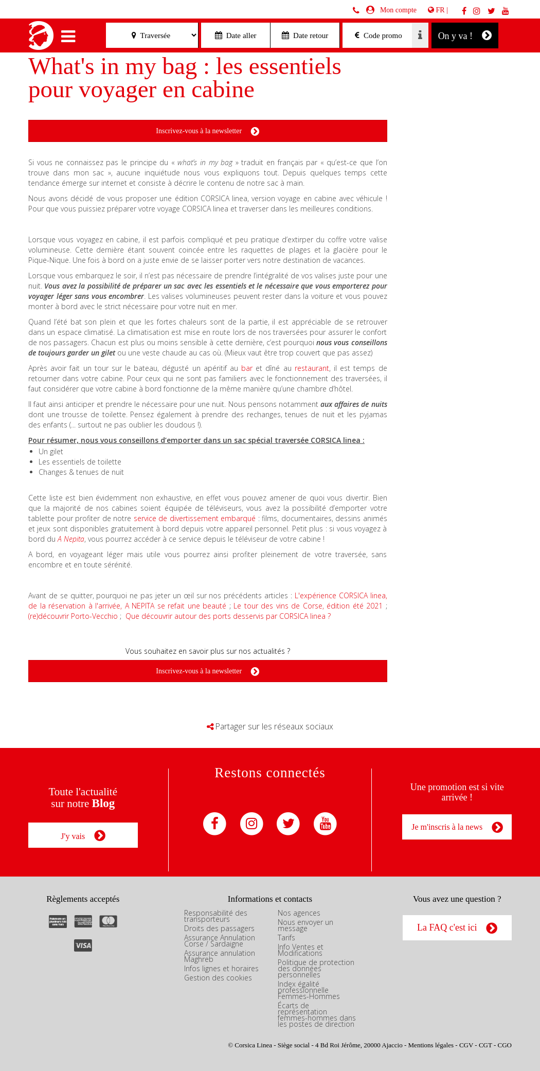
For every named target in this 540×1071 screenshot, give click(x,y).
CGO (505, 1044)
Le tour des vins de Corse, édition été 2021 (308, 606)
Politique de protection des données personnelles (316, 967)
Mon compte (396, 10)
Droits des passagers (219, 927)
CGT (485, 1044)
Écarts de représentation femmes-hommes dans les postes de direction (317, 1013)
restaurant (312, 368)
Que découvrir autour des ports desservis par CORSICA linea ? (228, 616)
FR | (438, 10)
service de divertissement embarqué (195, 518)
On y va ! (465, 35)
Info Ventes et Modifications (300, 949)
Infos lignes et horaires (221, 967)
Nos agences (299, 912)
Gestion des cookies (218, 976)
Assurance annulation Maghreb (219, 955)
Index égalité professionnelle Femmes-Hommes (309, 989)
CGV (466, 1044)
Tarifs (286, 936)
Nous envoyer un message (305, 924)
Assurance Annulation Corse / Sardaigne (219, 940)
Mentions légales (431, 1044)
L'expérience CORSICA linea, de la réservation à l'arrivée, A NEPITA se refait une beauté (207, 601)
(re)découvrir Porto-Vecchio (73, 616)
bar (248, 368)
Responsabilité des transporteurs (215, 915)
